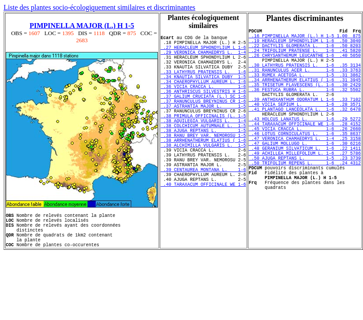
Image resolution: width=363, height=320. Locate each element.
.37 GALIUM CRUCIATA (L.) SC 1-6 (203, 113)
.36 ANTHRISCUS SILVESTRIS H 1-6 (203, 107)
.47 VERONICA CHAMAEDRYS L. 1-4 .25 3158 (305, 169)
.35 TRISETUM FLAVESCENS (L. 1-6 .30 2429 (305, 100)
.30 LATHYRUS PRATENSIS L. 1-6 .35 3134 (305, 75)
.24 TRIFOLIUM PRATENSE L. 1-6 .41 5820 (305, 57)
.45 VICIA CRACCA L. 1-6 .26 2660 (305, 156)
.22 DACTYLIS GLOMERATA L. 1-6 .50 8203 (305, 51)
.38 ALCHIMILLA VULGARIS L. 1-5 (203, 175)
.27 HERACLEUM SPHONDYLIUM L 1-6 (203, 51)
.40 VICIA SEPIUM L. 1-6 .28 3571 (305, 125)
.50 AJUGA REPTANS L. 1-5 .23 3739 (305, 194)
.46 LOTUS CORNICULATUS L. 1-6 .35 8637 (305, 163)
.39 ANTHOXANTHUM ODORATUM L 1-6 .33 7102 (305, 119)
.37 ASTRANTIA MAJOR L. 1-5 (203, 126)
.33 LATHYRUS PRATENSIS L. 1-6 (203, 82)
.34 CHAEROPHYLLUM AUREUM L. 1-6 (203, 95)
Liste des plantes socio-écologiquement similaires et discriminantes (99, 7)
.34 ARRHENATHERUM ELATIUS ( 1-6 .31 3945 (305, 94)
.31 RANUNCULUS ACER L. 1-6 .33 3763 (305, 82)
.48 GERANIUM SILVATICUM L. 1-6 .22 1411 (305, 181)
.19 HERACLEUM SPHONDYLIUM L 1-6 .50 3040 (305, 44)
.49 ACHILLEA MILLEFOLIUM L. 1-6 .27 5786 (305, 187)
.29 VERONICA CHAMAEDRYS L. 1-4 (203, 57)
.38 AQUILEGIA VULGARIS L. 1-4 (203, 144)
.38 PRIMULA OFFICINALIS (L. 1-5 (203, 138)
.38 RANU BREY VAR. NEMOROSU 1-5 (203, 163)
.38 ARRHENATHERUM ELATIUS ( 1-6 (203, 169)
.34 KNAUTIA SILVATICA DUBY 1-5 (203, 88)
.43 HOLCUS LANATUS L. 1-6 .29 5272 (305, 144)
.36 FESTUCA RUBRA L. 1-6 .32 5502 (305, 107)
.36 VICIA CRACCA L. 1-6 (203, 101)
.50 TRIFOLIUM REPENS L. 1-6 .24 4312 (305, 200)
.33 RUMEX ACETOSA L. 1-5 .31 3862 (305, 88)
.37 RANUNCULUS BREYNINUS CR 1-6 (203, 119)
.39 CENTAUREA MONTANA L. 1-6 (203, 207)
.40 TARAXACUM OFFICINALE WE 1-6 (203, 225)
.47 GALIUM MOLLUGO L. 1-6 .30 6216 (305, 175)
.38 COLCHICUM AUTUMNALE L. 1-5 (203, 151)
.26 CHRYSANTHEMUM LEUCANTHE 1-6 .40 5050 (305, 63)
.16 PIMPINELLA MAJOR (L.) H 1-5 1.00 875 (305, 38)
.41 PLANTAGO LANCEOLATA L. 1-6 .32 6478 (305, 131)
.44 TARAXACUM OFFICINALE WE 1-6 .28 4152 (305, 150)
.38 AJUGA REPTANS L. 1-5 (203, 157)
